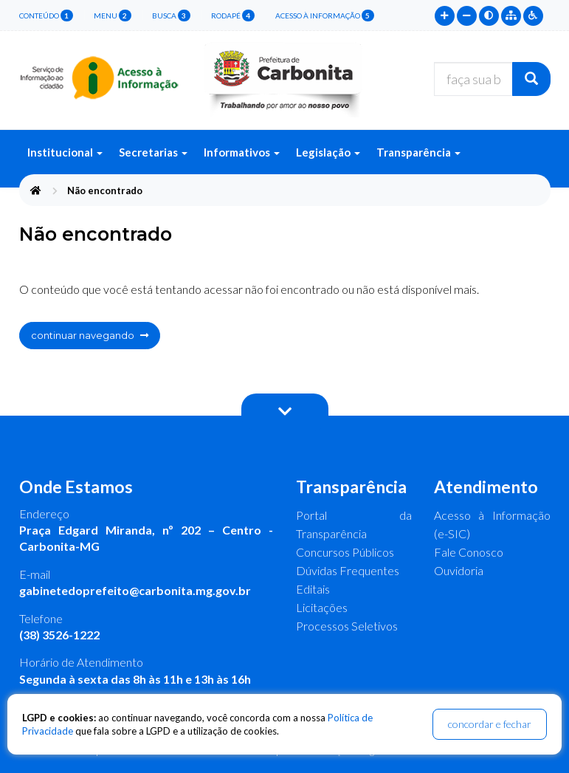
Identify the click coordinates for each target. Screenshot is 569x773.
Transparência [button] (418, 152)
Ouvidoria (458, 570)
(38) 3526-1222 (59, 635)
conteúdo (46, 15)
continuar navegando (89, 335)
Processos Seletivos (347, 626)
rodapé (233, 15)
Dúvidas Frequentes (347, 570)
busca (171, 15)
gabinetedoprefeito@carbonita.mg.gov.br (135, 590)
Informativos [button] (242, 152)
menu (112, 15)
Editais (313, 589)
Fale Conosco (468, 552)
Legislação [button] (328, 152)
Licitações (322, 607)
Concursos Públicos (345, 552)
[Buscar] (531, 79)
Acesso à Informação (324, 15)
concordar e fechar (489, 724)
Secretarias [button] (153, 152)
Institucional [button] (65, 152)
